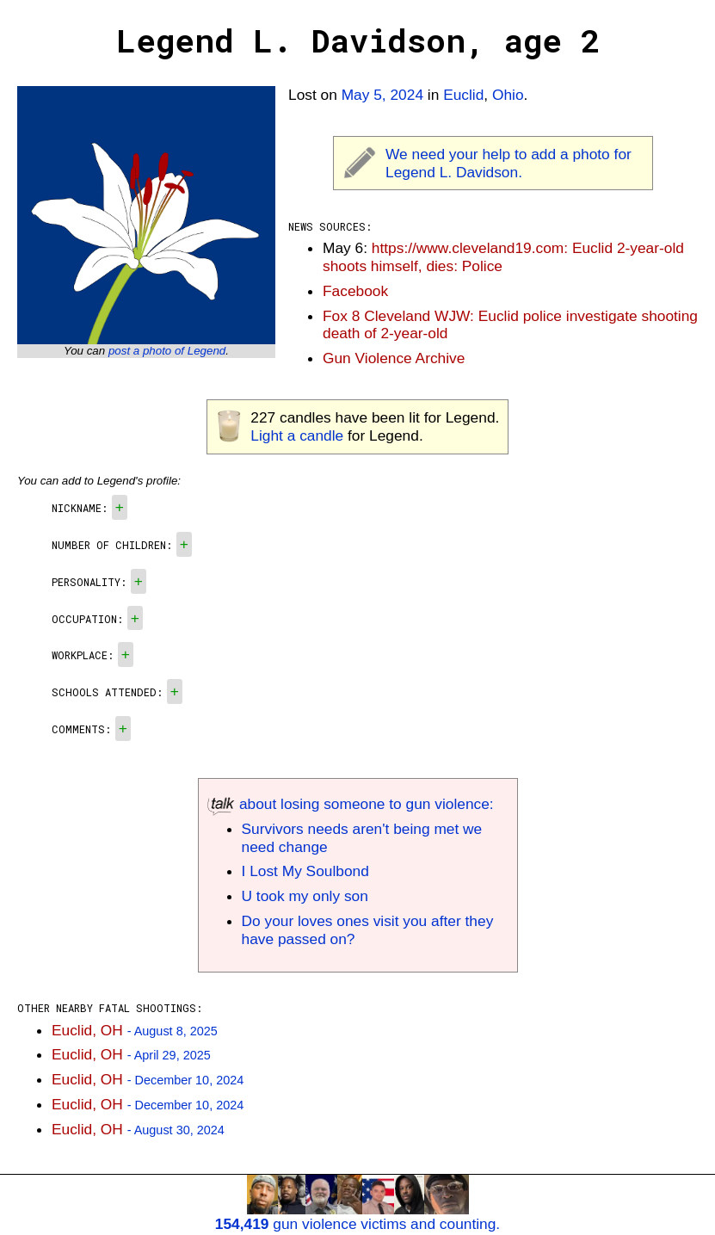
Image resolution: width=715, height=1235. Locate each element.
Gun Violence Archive (394, 358)
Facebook (355, 290)
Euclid (463, 94)
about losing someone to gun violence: (350, 803)
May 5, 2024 (382, 94)
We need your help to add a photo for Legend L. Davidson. (508, 163)
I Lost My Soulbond (305, 871)
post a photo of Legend (166, 350)
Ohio (508, 94)
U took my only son (305, 896)
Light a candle (296, 435)
